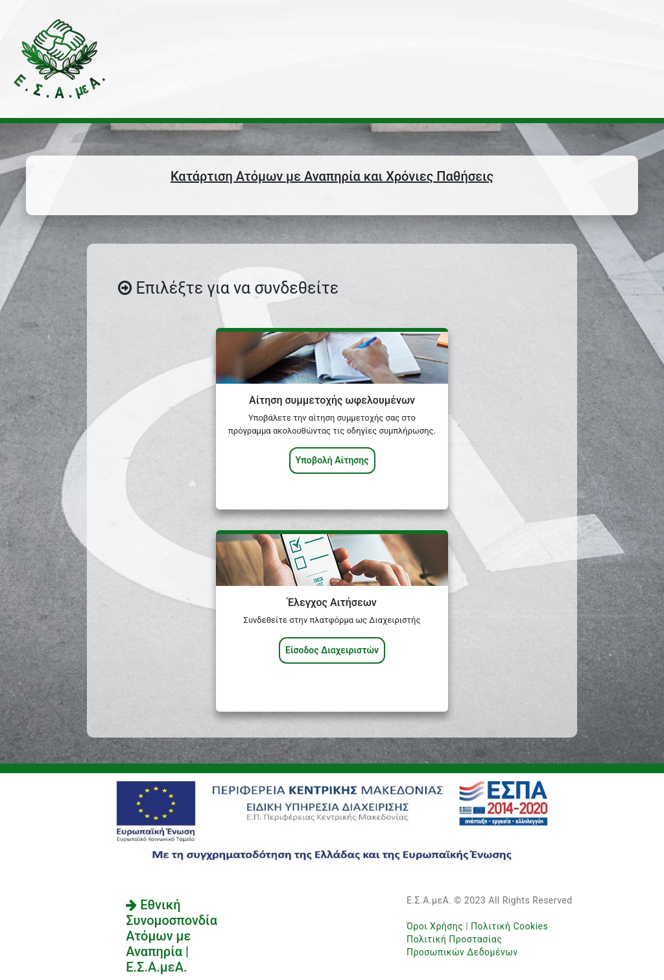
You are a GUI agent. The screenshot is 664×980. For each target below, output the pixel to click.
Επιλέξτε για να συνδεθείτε (228, 288)
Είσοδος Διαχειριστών (332, 650)
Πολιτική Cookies (509, 926)
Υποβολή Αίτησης (332, 460)
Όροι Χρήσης (435, 926)
